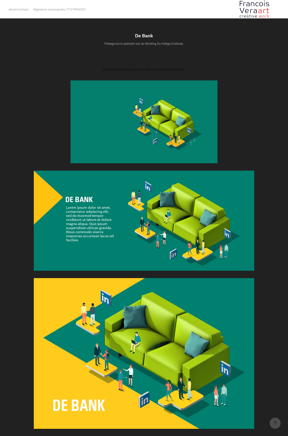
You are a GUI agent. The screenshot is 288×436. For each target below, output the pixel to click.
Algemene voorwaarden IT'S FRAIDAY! (59, 9)
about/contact (19, 9)
